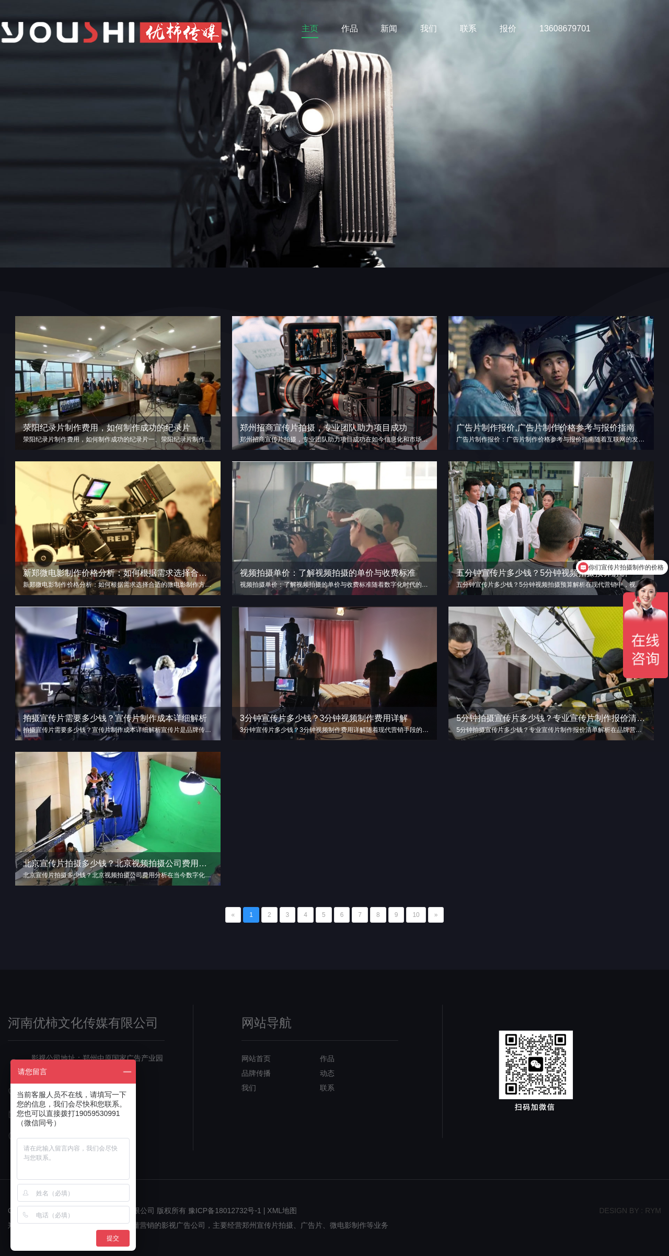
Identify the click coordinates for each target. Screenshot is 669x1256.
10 (415, 914)
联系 (468, 28)
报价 (508, 28)
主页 (310, 28)
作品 (349, 28)
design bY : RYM (630, 1210)
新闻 (388, 28)
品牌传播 (256, 1073)
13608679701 (565, 28)
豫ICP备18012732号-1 (224, 1210)
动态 (327, 1073)
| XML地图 (280, 1210)
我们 (428, 28)
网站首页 (256, 1058)
